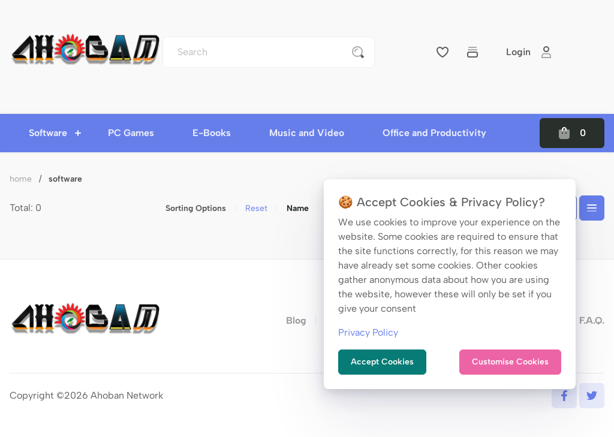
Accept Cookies (382, 362)
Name (298, 208)
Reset (256, 208)
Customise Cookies (510, 362)
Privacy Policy (368, 332)
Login (529, 52)
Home (21, 179)
